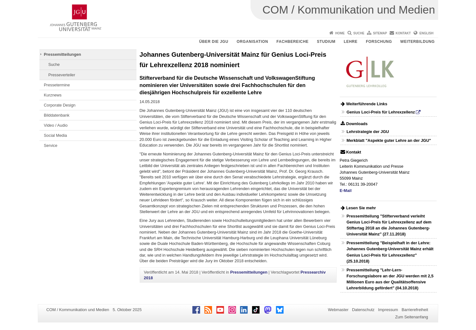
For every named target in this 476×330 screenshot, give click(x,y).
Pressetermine (57, 85)
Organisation (252, 41)
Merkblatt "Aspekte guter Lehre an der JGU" (388, 140)
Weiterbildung (417, 41)
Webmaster (338, 309)
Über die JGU (214, 41)
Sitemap (380, 33)
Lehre (351, 41)
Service (50, 145)
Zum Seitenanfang (411, 317)
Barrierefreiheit (415, 309)
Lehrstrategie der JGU (367, 131)
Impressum (388, 309)
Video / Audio (55, 125)
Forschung (379, 41)
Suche (358, 33)
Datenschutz (363, 309)
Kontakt (403, 33)
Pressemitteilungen (62, 54)
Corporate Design (59, 105)
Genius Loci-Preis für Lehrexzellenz (380, 112)
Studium (326, 41)
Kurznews (52, 95)
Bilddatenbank (56, 115)
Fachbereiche (292, 41)
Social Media (55, 135)
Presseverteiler (61, 74)
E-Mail (346, 190)
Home (340, 33)
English (426, 33)
